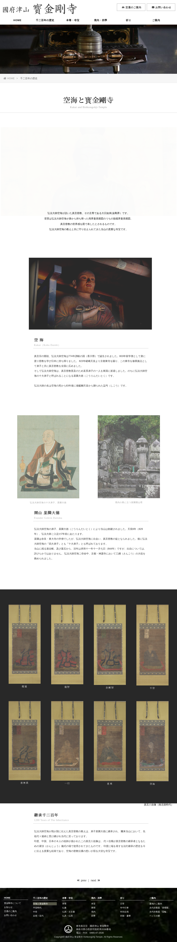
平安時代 (37, 908)
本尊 (64, 903)
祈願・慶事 (125, 916)
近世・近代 (38, 916)
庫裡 (93, 908)
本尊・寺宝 (72, 20)
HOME (17, 20)
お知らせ (8, 907)
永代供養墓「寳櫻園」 (159, 908)
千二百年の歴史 (45, 20)
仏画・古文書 (68, 912)
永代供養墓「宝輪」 (158, 912)
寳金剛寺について (12, 903)
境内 (93, 912)
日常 (122, 903)
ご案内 (156, 20)
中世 (35, 912)
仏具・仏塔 (67, 916)
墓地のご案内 (155, 903)
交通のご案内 (10, 911)
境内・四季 (100, 20)
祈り (128, 20)
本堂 (93, 903)
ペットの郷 (154, 916)
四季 (93, 916)
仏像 (64, 908)
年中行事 (124, 908)
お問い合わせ (10, 915)
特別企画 (124, 912)
